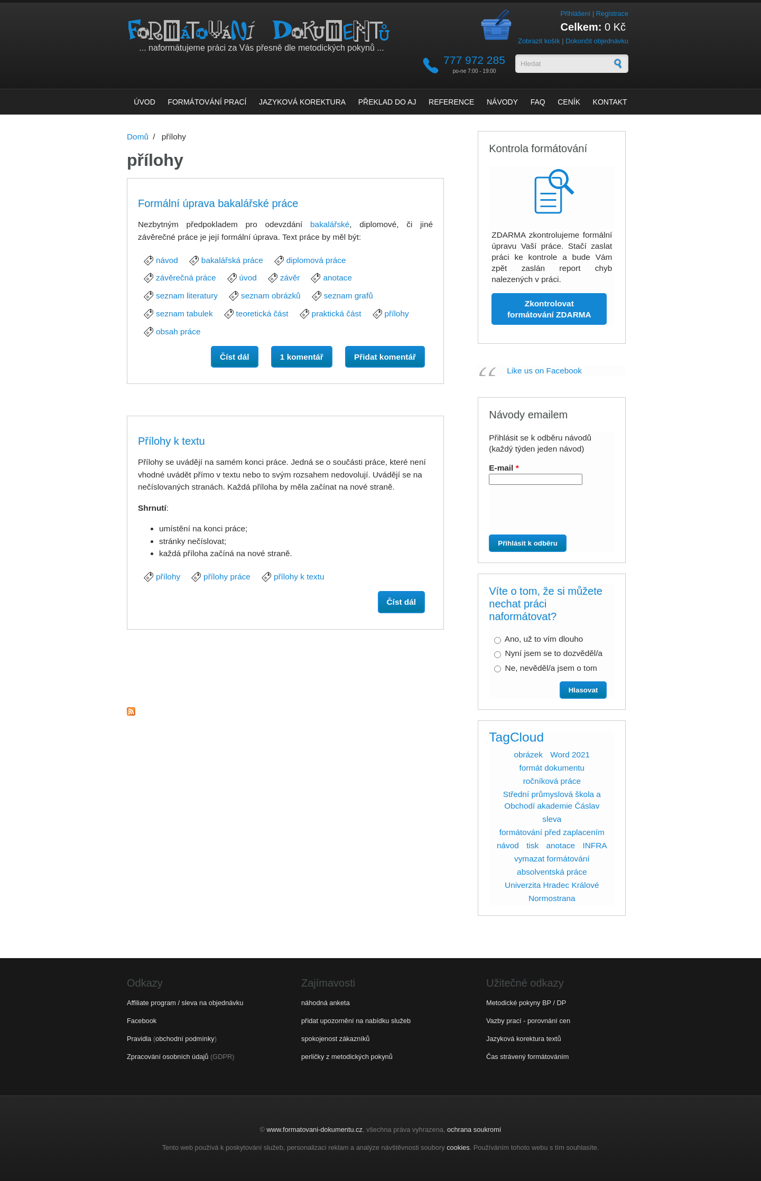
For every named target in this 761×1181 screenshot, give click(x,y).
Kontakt (610, 102)
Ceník (569, 102)
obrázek (528, 754)
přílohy (397, 313)
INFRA (594, 845)
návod (167, 260)
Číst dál (239, 356)
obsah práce (178, 331)
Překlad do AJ (387, 102)
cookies (458, 1147)
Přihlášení (575, 13)
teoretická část (262, 313)
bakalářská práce (232, 260)
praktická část (336, 313)
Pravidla (139, 1039)
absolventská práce (552, 871)
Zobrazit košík (539, 41)
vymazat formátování (552, 858)
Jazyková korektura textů (523, 1039)
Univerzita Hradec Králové (552, 884)
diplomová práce (316, 260)
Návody (502, 102)
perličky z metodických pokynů (347, 1057)
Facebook (141, 1021)
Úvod (144, 102)
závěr (290, 277)
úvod (248, 277)
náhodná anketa (325, 1003)
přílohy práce (226, 576)
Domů (138, 136)
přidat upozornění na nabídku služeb (356, 1021)
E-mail (503, 467)
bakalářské (329, 224)
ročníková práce (552, 780)
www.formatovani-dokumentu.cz (315, 1129)
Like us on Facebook (544, 370)
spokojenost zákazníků (335, 1039)
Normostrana (552, 898)
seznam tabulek (184, 313)
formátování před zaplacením (552, 832)
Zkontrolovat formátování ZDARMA (549, 309)
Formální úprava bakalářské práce (218, 203)
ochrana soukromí (474, 1129)
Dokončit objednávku (596, 41)
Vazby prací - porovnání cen (528, 1021)
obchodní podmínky (185, 1039)
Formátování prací (207, 102)
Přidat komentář (385, 356)
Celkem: (581, 27)
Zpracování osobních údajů (167, 1057)
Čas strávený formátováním (527, 1057)
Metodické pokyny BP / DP (526, 1003)
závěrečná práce (186, 277)
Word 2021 (570, 754)
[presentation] (548, 514)
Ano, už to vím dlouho (544, 638)
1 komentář (301, 356)
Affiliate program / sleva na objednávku (185, 1003)
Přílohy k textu (171, 441)
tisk (532, 845)
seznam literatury (187, 295)
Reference (451, 102)
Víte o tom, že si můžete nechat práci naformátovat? (545, 603)
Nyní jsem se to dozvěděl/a (553, 653)
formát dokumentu (551, 767)
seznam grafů (348, 295)
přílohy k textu (299, 576)
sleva (551, 818)
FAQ (538, 102)
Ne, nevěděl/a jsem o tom (551, 667)
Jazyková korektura (302, 102)
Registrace (612, 13)
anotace (337, 277)
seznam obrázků (271, 295)
